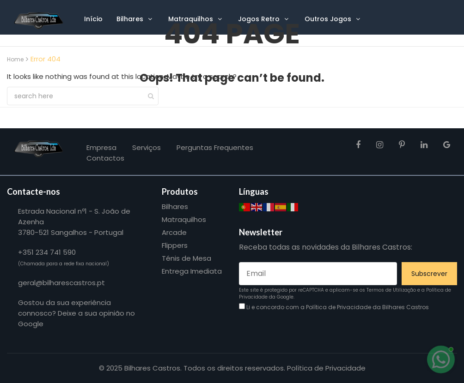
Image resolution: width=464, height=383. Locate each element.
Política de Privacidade (338, 307)
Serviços (146, 147)
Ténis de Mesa (186, 258)
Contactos (105, 158)
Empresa (101, 147)
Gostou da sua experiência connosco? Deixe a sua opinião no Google (76, 313)
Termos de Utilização (391, 290)
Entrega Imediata (192, 271)
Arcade (174, 232)
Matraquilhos (184, 219)
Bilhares (175, 206)
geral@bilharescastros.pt (61, 282)
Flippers (175, 245)
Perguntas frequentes (215, 147)
